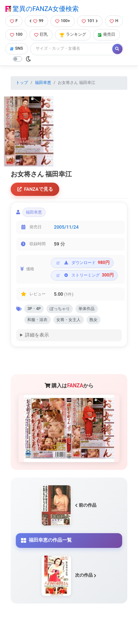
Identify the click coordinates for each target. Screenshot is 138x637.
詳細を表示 (37, 335)
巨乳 (41, 34)
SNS (16, 48)
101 (90, 20)
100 (16, 34)
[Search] (71, 48)
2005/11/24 (66, 227)
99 (36, 20)
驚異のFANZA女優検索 (42, 9)
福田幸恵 (43, 82)
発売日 (106, 34)
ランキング (73, 34)
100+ (62, 20)
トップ (22, 82)
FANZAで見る (35, 189)
